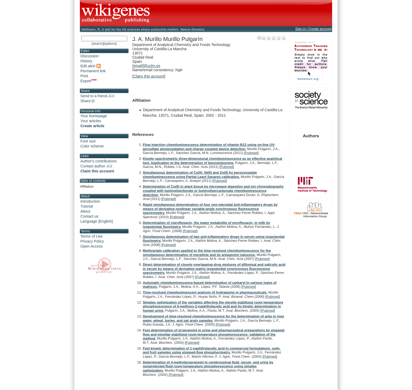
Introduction (90, 201)
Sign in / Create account (313, 29)
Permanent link (93, 71)
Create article (92, 126)
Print (84, 76)
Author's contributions (98, 161)
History (86, 61)
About (85, 211)
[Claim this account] (148, 76)
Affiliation (87, 186)
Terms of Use (91, 236)
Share (88, 101)
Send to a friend (97, 96)
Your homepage (93, 116)
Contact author (96, 166)
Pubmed (251, 153)
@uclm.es (146, 66)
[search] (98, 43)
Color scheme (92, 146)
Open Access (91, 246)
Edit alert (90, 66)
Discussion (89, 56)
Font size (88, 141)
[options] (110, 43)
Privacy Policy (92, 241)
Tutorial (86, 206)
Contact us (89, 216)
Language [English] (96, 221)
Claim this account (97, 171)
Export (88, 81)
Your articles (90, 121)
